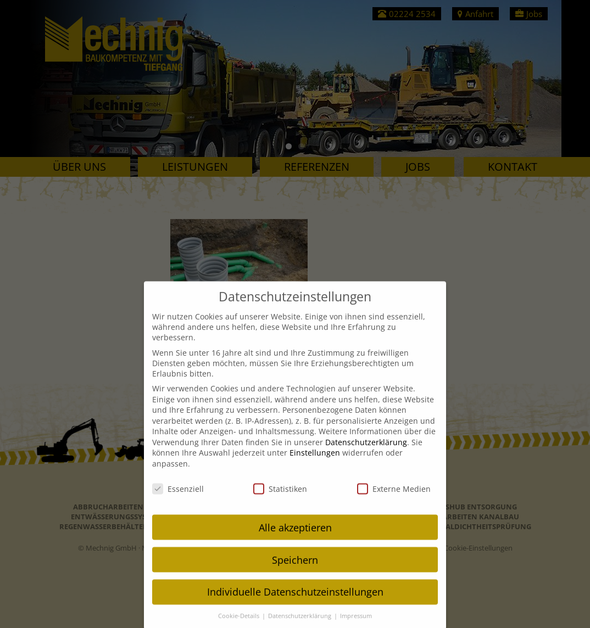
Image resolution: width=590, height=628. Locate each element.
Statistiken (280, 497)
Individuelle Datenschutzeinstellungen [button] (295, 600)
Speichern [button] (295, 568)
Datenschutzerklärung (366, 450)
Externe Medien (394, 497)
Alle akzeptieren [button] (295, 535)
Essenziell (178, 497)
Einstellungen (315, 461)
